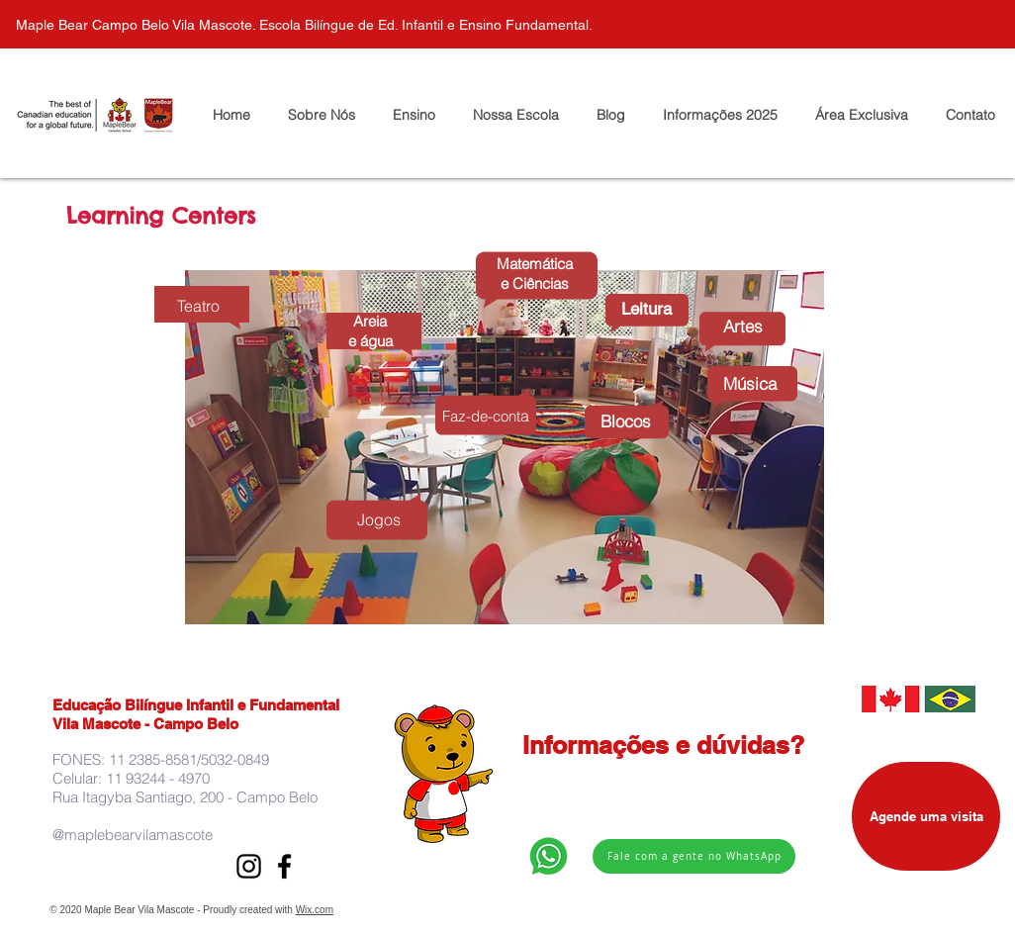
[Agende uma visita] (926, 816)
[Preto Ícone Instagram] (248, 866)
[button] (861, 115)
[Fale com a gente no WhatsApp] (694, 856)
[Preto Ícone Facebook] (284, 866)
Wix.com (314, 909)
